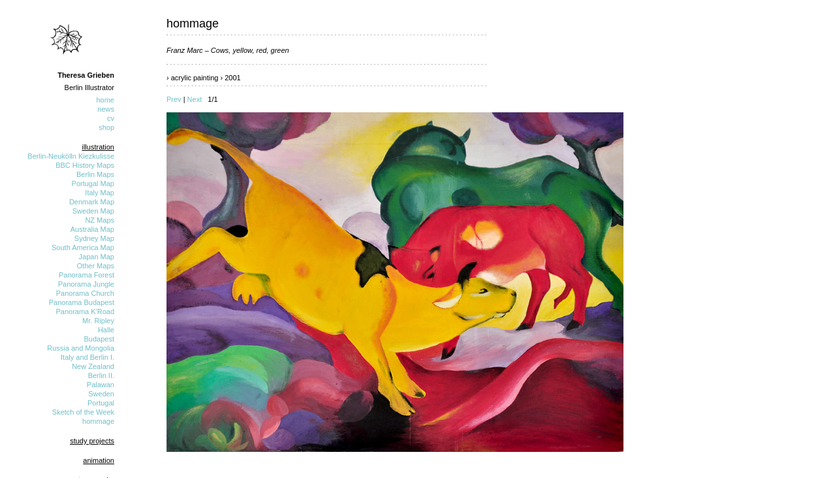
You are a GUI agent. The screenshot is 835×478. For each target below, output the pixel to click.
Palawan (100, 385)
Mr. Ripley (98, 321)
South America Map (83, 247)
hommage (98, 421)
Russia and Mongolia (80, 348)
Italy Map (99, 193)
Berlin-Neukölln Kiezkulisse (70, 156)
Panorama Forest (86, 275)
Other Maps (95, 266)
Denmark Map (91, 202)
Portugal (100, 403)
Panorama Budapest (81, 302)
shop (106, 127)
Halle (106, 330)
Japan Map (96, 257)
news (105, 109)
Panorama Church (85, 293)
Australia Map (92, 229)
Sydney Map (94, 238)
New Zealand (93, 366)
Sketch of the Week (83, 412)
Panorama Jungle (86, 284)
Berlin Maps (95, 174)
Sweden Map (93, 211)
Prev (173, 99)
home (105, 100)
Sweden (101, 394)
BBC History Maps (84, 165)
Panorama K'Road (84, 311)
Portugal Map (93, 183)
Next (194, 99)
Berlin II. (101, 375)
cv (110, 118)
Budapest (99, 339)
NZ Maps (99, 220)
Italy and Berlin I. (87, 357)
